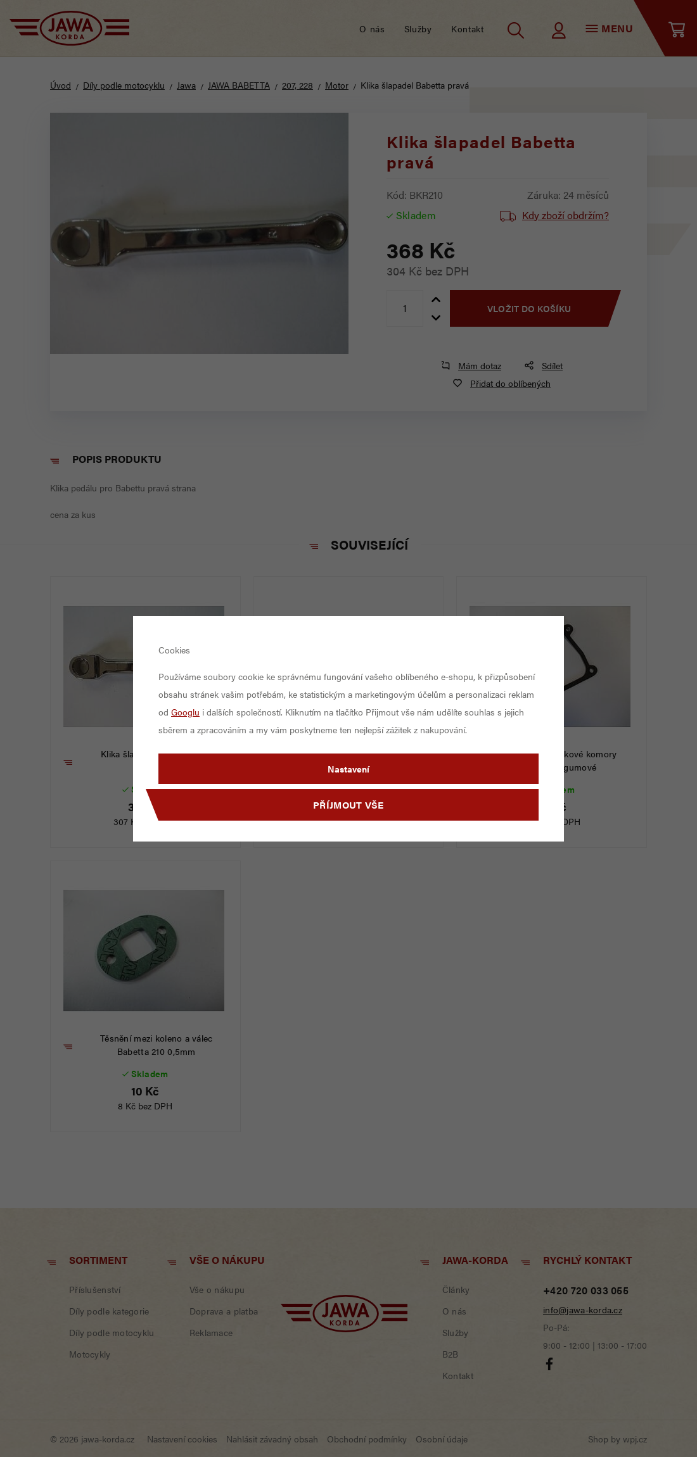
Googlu (185, 711)
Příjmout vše (348, 804)
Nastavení (348, 768)
